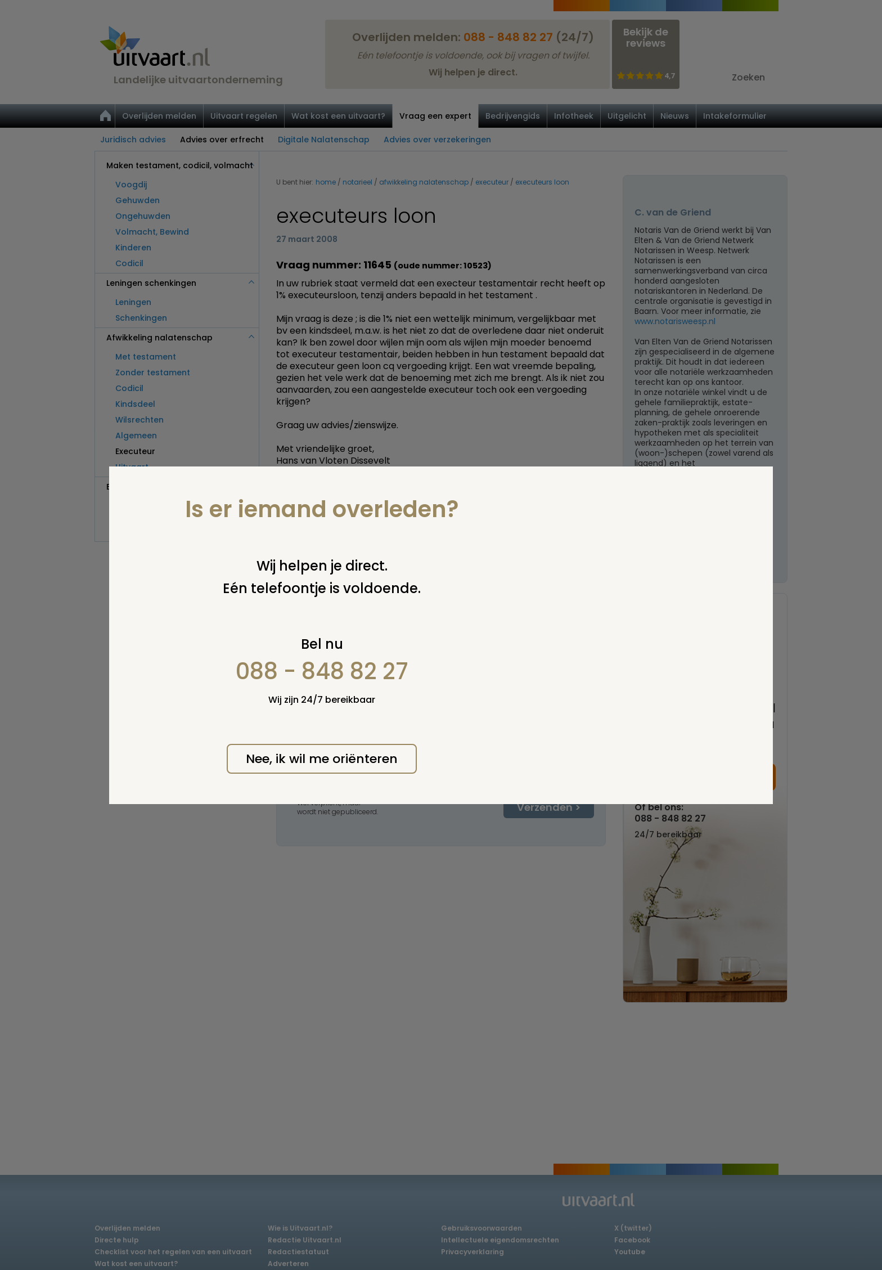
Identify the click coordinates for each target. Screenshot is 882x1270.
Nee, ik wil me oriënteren (322, 759)
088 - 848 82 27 (322, 671)
